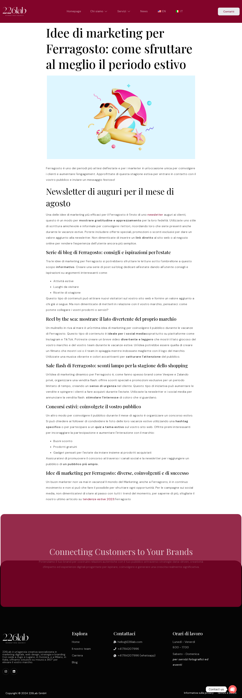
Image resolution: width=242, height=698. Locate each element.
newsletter (155, 215)
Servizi (124, 11)
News (144, 11)
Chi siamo (99, 11)
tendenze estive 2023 (98, 499)
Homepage (74, 11)
